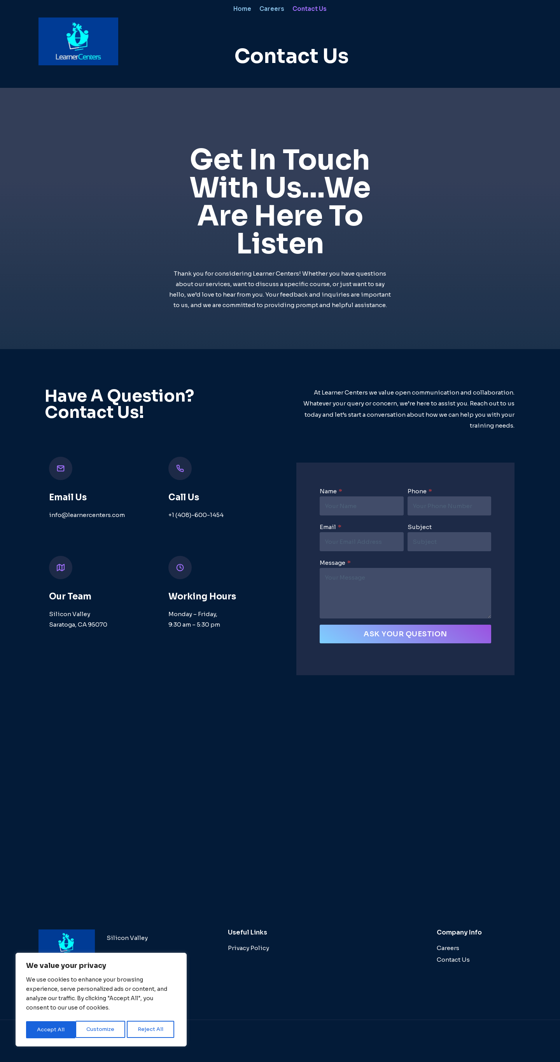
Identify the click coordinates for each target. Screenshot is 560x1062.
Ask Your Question (405, 635)
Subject (420, 527)
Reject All (101, 1029)
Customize (51, 1029)
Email (330, 527)
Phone (420, 492)
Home (242, 8)
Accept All (152, 1029)
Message (334, 563)
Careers (271, 8)
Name (330, 492)
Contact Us (309, 8)
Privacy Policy (248, 944)
